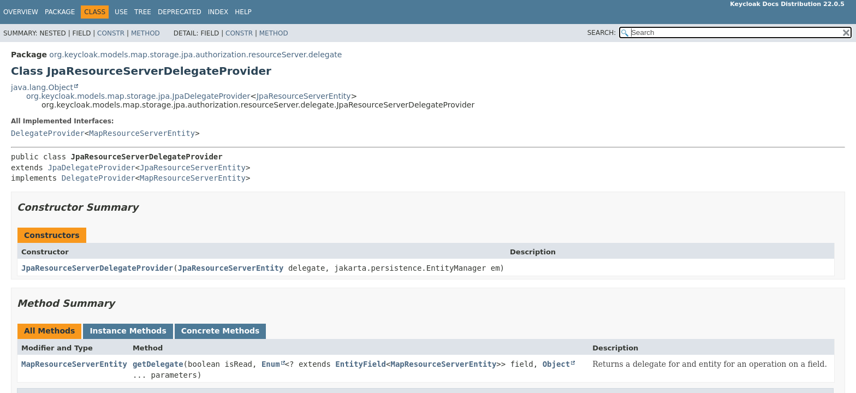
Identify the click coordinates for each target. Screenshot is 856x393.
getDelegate (158, 364)
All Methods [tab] (49, 330)
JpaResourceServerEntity (304, 96)
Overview (20, 12)
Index (218, 12)
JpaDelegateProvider (91, 167)
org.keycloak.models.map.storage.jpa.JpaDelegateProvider (138, 96)
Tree (142, 12)
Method (145, 33)
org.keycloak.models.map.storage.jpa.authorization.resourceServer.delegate (195, 54)
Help (243, 12)
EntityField (360, 364)
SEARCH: (601, 33)
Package (60, 12)
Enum (270, 364)
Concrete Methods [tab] (220, 330)
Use (121, 12)
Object (556, 364)
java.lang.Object (42, 87)
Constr (110, 33)
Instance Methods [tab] (128, 330)
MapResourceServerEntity (142, 133)
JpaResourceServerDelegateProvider (97, 268)
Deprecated (179, 12)
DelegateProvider (48, 133)
